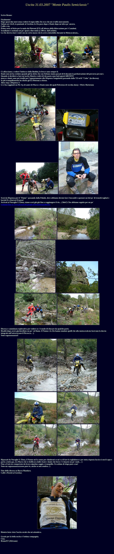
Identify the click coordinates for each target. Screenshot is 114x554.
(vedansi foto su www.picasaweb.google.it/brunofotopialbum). (25, 204)
